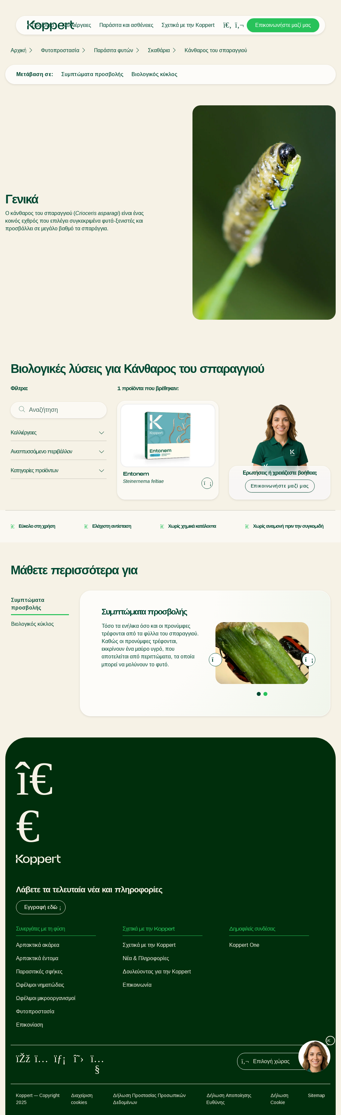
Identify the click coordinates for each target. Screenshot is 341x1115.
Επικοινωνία (137, 985)
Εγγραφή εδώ (43, 907)
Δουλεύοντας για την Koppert (157, 971)
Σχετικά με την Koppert (188, 25)
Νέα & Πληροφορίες (146, 958)
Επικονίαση (29, 1025)
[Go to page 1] (259, 694)
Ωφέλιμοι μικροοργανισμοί (46, 998)
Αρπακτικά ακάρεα (37, 945)
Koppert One (244, 945)
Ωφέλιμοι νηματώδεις (40, 985)
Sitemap (316, 1095)
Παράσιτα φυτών (113, 50)
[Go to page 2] (265, 694)
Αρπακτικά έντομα (37, 958)
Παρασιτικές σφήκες (39, 971)
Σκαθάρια (159, 50)
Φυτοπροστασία (60, 50)
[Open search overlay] (227, 25)
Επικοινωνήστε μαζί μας (283, 25)
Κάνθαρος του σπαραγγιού (215, 50)
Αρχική (18, 50)
